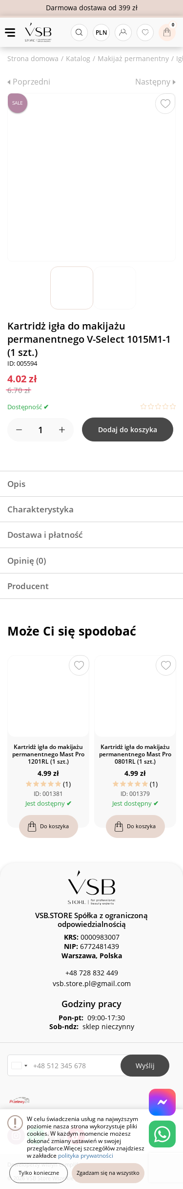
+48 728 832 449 (91, 972)
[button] (19, 1065)
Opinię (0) (26, 560)
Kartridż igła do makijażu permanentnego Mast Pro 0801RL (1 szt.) (135, 754)
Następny (152, 82)
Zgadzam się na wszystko (108, 1172)
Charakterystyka (40, 509)
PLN (101, 32)
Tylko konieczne (39, 1172)
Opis (16, 483)
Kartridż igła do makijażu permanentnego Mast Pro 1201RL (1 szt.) (48, 754)
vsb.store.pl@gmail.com (92, 983)
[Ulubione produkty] (145, 32)
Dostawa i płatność (44, 534)
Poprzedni (31, 82)
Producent (28, 586)
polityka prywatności (85, 1155)
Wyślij (145, 1065)
